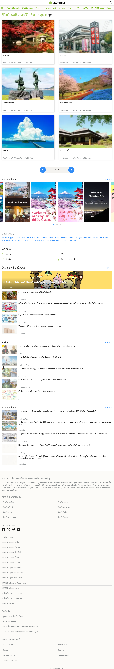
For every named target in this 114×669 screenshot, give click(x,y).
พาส (57, 237)
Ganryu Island (8, 102)
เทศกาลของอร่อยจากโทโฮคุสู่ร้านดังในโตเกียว (36, 292)
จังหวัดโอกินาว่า (64, 512)
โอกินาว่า (28, 241)
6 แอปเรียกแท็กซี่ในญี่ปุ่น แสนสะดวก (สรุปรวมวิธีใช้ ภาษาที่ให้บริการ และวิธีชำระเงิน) (50, 368)
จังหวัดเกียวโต (8, 507)
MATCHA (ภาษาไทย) (10, 557)
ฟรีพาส (65, 237)
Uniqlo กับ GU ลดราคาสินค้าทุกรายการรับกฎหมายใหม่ (39, 326)
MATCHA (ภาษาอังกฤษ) (11, 547)
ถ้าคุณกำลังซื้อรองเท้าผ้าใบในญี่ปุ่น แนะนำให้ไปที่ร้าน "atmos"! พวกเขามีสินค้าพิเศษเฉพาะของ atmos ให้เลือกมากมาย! (63, 433)
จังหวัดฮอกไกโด (64, 507)
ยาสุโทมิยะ (64, 55)
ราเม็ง (96, 237)
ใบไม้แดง (104, 237)
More (107, 179)
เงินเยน (64, 241)
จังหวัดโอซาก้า (63, 502)
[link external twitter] (9, 530)
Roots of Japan (9, 621)
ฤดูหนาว (13, 237)
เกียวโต (19, 241)
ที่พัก (5, 237)
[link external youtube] (19, 530)
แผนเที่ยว (87, 237)
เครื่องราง (55, 241)
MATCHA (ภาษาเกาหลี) (11, 562)
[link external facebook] (4, 530)
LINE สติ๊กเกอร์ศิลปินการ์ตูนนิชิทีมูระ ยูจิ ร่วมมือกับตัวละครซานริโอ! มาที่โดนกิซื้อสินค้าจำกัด (38, 282)
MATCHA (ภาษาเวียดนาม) (12, 578)
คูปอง (71, 8)
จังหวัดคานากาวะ (10, 517)
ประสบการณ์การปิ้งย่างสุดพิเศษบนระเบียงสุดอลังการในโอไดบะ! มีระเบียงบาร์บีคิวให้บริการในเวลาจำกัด (57, 411)
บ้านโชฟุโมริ (64, 150)
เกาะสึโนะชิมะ (8, 150)
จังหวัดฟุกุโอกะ (8, 512)
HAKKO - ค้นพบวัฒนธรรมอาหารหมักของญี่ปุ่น (20, 631)
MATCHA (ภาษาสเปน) (10, 588)
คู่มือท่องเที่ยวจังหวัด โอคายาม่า (15, 616)
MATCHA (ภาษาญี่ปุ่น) (10, 542)
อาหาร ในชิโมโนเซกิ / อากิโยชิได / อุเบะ (50, 8)
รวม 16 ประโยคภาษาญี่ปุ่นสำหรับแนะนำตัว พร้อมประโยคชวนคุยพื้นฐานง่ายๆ (47, 346)
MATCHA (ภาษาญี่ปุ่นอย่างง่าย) (14, 583)
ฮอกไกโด (31, 237)
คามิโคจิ (73, 241)
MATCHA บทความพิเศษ (101, 8)
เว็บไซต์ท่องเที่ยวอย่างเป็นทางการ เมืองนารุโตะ (20, 626)
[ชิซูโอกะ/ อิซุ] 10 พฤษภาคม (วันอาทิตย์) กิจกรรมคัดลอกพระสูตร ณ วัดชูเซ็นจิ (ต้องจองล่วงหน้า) (54, 445)
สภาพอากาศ (43, 237)
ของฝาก (22, 237)
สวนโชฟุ (6, 55)
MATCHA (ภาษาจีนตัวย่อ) (12, 567)
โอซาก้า (46, 241)
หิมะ (51, 237)
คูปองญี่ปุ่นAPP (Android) (12, 598)
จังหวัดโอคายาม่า (64, 517)
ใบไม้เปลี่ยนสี (8, 241)
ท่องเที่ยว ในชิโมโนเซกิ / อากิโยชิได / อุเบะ (17, 8)
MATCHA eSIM (8, 603)
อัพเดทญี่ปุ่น (82, 8)
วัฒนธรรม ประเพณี (66, 259)
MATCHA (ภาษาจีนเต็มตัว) (12, 552)
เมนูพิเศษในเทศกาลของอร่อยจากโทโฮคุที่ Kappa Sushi (39, 314)
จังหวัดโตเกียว (8, 502)
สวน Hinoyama (66, 102)
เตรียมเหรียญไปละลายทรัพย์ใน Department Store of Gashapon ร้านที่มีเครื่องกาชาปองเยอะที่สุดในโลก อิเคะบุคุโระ (62, 303)
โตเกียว (37, 241)
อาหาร (6, 254)
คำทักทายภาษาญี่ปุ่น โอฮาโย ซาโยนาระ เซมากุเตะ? (37, 391)
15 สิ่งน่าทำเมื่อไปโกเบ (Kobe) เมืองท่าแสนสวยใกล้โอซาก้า (40, 357)
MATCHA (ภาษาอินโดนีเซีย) (12, 572)
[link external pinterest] (14, 530)
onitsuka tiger (76, 237)
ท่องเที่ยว (7, 259)
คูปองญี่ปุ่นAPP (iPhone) (12, 593)
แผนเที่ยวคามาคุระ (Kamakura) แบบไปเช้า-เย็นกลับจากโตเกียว (42, 380)
